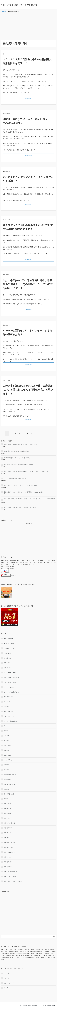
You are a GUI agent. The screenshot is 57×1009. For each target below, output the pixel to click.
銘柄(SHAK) (7, 813)
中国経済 (6, 706)
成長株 (6, 731)
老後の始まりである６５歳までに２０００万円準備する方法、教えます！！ (25, 492)
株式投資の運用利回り (10, 774)
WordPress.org (8, 988)
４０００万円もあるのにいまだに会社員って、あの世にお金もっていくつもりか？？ (27, 471)
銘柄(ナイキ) (7, 837)
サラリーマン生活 (9, 687)
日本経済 (6, 740)
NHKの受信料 (8, 653)
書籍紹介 (6, 750)
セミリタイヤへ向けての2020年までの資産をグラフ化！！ (20, 507)
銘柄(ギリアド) (8, 828)
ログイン (6, 973)
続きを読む (28, 98)
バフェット (7, 701)
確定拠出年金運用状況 (10, 784)
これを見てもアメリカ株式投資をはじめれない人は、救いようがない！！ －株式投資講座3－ (29, 499)
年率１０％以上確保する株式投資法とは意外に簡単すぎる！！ (21, 444)
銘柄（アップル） (9, 862)
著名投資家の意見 (9, 794)
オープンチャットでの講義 (11, 677)
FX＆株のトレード (9, 648)
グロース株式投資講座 (10, 682)
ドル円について (8, 697)
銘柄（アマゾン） (9, 866)
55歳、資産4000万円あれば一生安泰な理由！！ (17, 451)
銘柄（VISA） (8, 857)
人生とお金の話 (8, 711)
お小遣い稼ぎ (7, 658)
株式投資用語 (7, 779)
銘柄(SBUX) (7, 808)
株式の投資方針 (8, 760)
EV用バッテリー (8, 638)
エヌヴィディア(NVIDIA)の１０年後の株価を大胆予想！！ (20, 464)
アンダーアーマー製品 (10, 672)
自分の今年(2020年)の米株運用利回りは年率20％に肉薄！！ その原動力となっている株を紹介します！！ (28, 284)
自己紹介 (6, 789)
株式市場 (6, 765)
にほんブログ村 (5, 573)
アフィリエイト (8, 663)
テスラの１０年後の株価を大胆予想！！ (15, 478)
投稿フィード (7, 978)
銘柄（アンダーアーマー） (11, 871)
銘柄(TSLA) (7, 818)
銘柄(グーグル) (8, 832)
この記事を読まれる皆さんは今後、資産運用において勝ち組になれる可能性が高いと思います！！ (28, 389)
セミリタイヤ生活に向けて (11, 692)
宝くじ (6, 726)
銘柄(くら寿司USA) (9, 823)
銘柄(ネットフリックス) (10, 842)
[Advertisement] (28, 26)
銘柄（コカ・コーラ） (10, 876)
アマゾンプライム (9, 667)
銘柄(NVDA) (7, 803)
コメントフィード (9, 983)
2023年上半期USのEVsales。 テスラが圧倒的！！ (18, 458)
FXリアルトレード (9, 643)
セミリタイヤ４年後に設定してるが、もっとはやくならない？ (21, 485)
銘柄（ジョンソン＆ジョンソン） (13, 881)
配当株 (6, 798)
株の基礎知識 (7, 755)
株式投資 (6, 769)
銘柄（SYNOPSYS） (10, 852)
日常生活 (6, 735)
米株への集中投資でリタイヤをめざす (19, 5)
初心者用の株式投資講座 (11, 721)
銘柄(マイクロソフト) (10, 847)
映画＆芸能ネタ (8, 745)
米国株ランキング (15, 575)
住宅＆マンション (9, 716)
